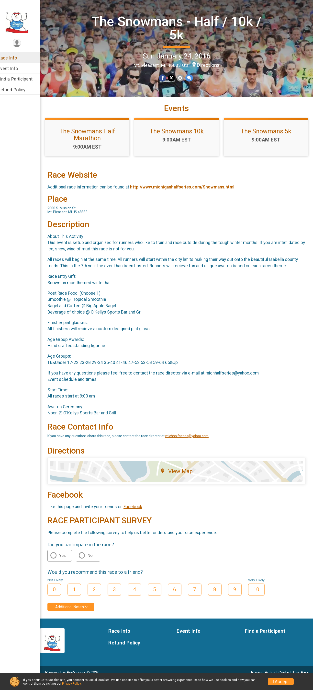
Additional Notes (76, 615)
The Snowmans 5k (267, 139)
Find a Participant (21, 79)
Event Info (14, 68)
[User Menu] (23, 43)
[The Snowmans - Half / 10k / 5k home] (23, 19)
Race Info (13, 57)
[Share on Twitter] (174, 77)
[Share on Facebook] (165, 77)
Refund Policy (18, 89)
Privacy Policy (71, 683)
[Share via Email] (183, 77)
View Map (180, 480)
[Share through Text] (192, 77)
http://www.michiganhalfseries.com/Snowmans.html (188, 195)
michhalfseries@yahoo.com (193, 444)
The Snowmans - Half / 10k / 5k (180, 27)
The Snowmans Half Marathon (93, 143)
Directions (211, 65)
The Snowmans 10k (180, 139)
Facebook (139, 515)
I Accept (281, 681)
